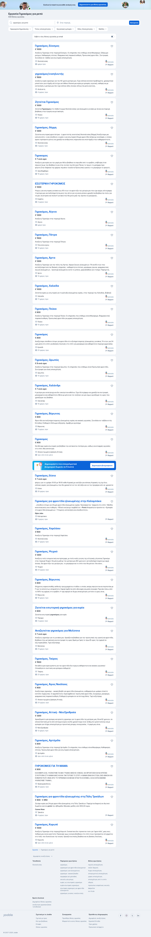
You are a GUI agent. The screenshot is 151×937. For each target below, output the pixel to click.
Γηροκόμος (41, 334)
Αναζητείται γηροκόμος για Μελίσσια (57, 630)
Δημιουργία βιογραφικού (102, 465)
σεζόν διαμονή (93, 868)
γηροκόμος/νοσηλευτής (49, 73)
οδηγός (90, 882)
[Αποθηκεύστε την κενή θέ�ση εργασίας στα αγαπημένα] (112, 335)
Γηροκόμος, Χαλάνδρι (47, 385)
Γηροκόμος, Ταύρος (46, 658)
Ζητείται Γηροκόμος (47, 101)
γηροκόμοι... (64, 865)
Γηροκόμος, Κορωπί (46, 824)
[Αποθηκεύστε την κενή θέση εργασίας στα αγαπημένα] (112, 46)
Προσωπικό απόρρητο (96, 927)
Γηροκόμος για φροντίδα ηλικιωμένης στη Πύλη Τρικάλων (69, 796)
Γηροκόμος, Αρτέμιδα (47, 740)
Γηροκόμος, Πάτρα (46, 234)
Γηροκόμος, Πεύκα (46, 308)
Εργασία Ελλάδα (94, 921)
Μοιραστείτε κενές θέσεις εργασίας (74, 921)
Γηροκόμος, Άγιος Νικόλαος (51, 684)
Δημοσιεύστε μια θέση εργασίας (92, 4)
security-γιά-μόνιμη (66, 879)
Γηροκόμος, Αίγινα (46, 211)
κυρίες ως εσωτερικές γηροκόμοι (71, 882)
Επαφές (38, 924)
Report (109, 65)
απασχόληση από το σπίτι (97, 879)
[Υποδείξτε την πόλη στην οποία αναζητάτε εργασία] (78, 23)
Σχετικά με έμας (41, 918)
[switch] (112, 37)
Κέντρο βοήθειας (42, 921)
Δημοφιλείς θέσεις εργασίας (42, 902)
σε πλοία (91, 891)
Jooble (15, 932)
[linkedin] (138, 915)
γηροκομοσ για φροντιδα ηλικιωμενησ (73, 868)
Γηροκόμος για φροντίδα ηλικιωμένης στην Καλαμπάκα (68, 501)
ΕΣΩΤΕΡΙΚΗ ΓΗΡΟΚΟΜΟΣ (50, 183)
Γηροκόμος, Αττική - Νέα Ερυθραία (55, 712)
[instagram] (126, 915)
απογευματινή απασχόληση (97, 873)
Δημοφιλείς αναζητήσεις (43, 856)
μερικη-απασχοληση (95, 876)
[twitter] (132, 915)
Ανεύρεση (134, 23)
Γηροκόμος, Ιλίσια (45, 475)
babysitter (91, 888)
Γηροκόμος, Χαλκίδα (47, 285)
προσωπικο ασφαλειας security (98, 885)
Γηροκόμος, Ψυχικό (46, 551)
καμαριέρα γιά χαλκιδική (68, 876)
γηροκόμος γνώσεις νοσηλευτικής (71, 893)
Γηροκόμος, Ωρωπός (47, 359)
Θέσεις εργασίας (41, 927)
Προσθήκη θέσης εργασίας (71, 918)
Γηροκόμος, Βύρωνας (47, 413)
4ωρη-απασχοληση (95, 871)
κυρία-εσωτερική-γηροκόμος (69, 885)
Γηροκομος (41, 155)
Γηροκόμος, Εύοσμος (47, 45)
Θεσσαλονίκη (37, 865)
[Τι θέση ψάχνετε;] (31, 23)
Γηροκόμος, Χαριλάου (47, 528)
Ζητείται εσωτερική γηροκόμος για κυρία (59, 607)
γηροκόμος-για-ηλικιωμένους (70, 871)
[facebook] (120, 915)
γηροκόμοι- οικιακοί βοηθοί (69, 873)
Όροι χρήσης (93, 924)
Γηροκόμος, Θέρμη (46, 127)
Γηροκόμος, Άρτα (45, 257)
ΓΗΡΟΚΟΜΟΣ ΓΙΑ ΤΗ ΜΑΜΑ (51, 765)
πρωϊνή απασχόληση (95, 865)
